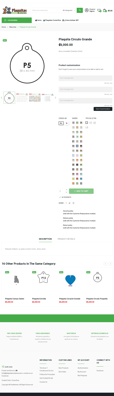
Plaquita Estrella (39, 299)
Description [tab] (44, 239)
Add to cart (83, 191)
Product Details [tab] (67, 239)
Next (56, 98)
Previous (1, 98)
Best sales (62, 372)
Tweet (70, 203)
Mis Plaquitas (82, 375)
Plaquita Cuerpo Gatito (14, 299)
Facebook (100, 371)
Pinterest (74, 203)
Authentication (83, 368)
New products (63, 368)
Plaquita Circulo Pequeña (96, 299)
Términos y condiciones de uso (46, 369)
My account (82, 372)
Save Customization (103, 109)
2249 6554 (8, 367)
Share (66, 203)
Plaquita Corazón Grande (69, 299)
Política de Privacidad (47, 374)
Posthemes (14, 385)
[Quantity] (62, 191)
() (99, 10)
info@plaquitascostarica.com (12, 373)
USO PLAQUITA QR (46, 378)
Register (92, 9)
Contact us (43, 382)
